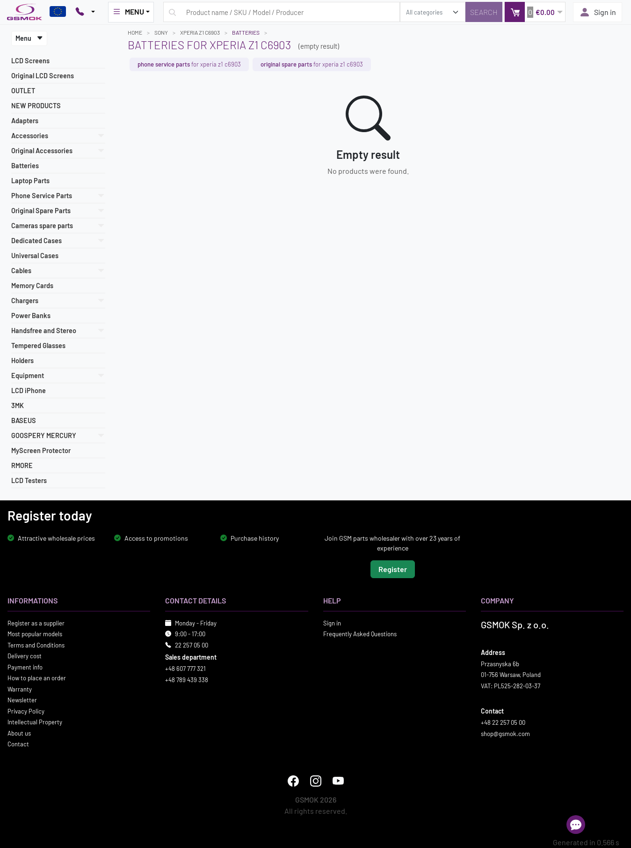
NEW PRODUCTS (36, 106)
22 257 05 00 (191, 644)
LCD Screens (30, 61)
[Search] (483, 12)
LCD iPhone (28, 390)
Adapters (24, 121)
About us (19, 732)
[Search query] (281, 12)
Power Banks (31, 316)
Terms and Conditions (36, 644)
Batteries (25, 166)
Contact (18, 744)
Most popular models (34, 634)
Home (135, 32)
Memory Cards (32, 286)
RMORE (22, 465)
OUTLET (23, 91)
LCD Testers (29, 480)
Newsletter (22, 700)
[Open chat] (576, 824)
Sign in (597, 12)
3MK (17, 405)
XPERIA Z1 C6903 (200, 32)
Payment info (25, 666)
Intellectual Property (34, 722)
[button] (535, 12)
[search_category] (432, 12)
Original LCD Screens (42, 76)
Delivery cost (24, 656)
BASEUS (23, 420)
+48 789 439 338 (186, 679)
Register (392, 568)
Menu (29, 38)
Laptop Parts (30, 181)
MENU (128, 11)
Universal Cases (34, 256)
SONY (161, 32)
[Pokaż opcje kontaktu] (85, 12)
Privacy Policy (25, 710)
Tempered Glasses (38, 346)
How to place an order (36, 678)
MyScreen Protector (41, 450)
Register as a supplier (36, 622)
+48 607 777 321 (185, 668)
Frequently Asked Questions (360, 634)
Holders (22, 360)
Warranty (19, 688)
